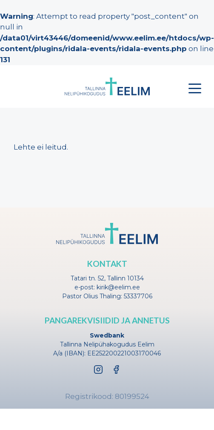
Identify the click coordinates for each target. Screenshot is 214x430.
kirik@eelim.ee (118, 287)
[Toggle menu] (194, 88)
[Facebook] (116, 369)
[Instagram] (98, 369)
